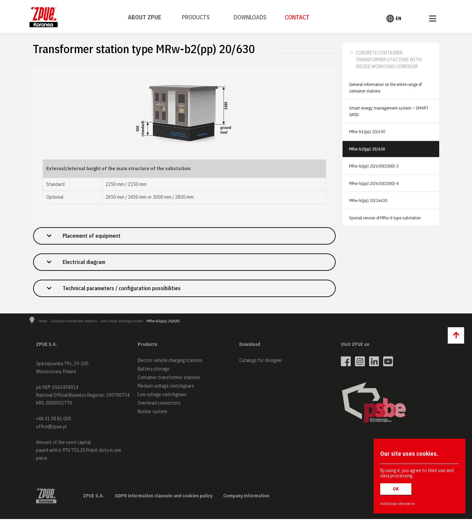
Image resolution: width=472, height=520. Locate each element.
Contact (297, 17)
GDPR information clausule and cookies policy (163, 496)
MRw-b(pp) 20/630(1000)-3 (374, 166)
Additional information (397, 503)
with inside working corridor (121, 321)
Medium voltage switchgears (166, 387)
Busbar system (152, 412)
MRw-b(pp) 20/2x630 (368, 200)
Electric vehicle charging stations (170, 361)
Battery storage (153, 370)
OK (396, 489)
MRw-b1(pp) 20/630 (367, 131)
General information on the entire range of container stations (385, 88)
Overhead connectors (159, 404)
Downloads (250, 17)
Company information (246, 496)
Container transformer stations (73, 321)
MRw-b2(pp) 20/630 (367, 149)
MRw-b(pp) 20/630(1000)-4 (374, 183)
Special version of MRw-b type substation (385, 218)
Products (196, 17)
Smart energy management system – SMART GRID (388, 111)
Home (42, 321)
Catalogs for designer (260, 361)
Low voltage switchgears (162, 395)
